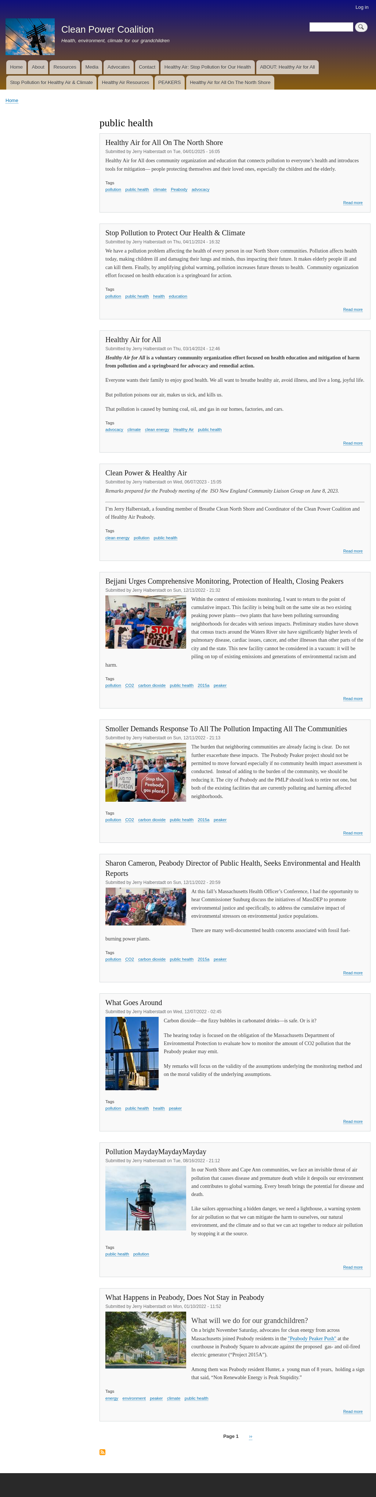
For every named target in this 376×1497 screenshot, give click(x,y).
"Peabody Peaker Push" (312, 1338)
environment (134, 1398)
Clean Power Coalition (107, 29)
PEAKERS (169, 82)
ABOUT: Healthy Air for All (287, 67)
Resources (65, 67)
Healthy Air (183, 429)
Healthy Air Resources (125, 82)
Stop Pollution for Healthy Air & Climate (51, 82)
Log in (361, 7)
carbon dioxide (152, 685)
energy (111, 1398)
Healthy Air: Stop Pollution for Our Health (207, 67)
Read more (353, 202)
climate (159, 189)
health (158, 296)
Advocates (119, 67)
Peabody (179, 189)
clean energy (157, 429)
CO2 (129, 685)
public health (137, 189)
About (38, 67)
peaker (220, 685)
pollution (113, 189)
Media (92, 67)
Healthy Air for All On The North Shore (230, 82)
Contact (147, 67)
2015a (204, 685)
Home (16, 67)
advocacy (201, 189)
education (178, 296)
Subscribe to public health (102, 1452)
